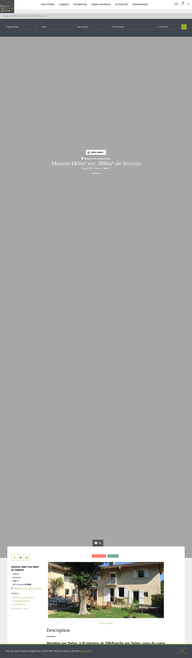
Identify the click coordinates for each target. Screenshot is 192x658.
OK (182, 651)
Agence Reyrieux (107, 6)
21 (97, 543)
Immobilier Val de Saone (23, 597)
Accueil (5, 16)
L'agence (70, 6)
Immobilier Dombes (21, 601)
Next (161, 589)
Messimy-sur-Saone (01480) (28, 588)
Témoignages (146, 6)
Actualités (128, 6)
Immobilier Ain (19, 604)
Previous (51, 589)
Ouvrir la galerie (106, 623)
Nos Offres (54, 6)
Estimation (86, 6)
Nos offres (14, 16)
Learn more (86, 650)
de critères (162, 26)
